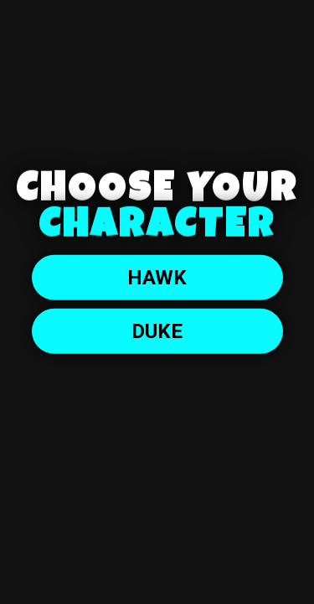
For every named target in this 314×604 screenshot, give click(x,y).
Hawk (157, 277)
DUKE (157, 331)
